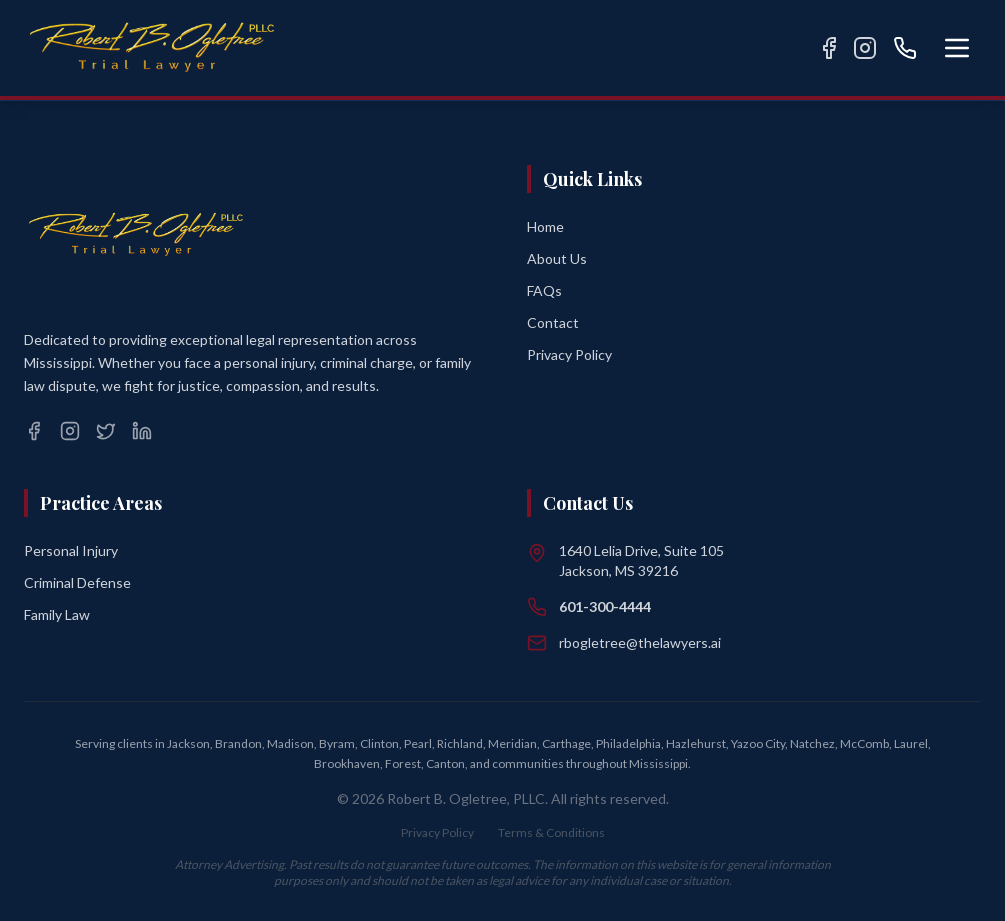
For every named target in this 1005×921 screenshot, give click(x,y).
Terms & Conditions (551, 832)
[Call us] (905, 48)
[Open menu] (957, 48)
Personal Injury (71, 550)
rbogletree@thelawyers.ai (640, 642)
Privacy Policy (569, 354)
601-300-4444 (605, 606)
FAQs (544, 290)
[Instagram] (865, 48)
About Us (557, 258)
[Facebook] (829, 48)
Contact (553, 322)
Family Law (57, 614)
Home (545, 226)
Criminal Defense (77, 582)
